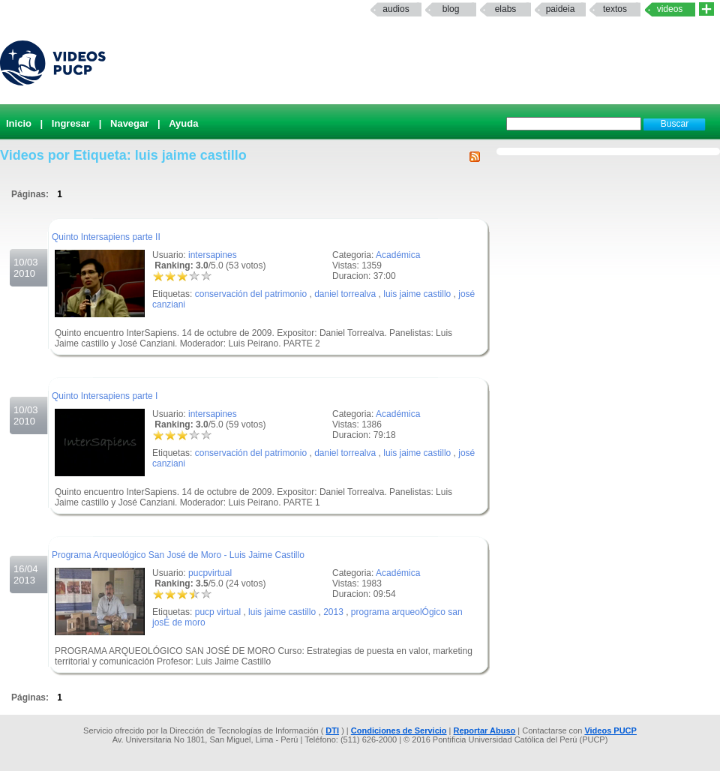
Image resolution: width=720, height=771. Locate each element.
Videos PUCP (610, 730)
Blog (451, 9)
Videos (670, 9)
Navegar (129, 123)
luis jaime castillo (417, 294)
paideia (560, 9)
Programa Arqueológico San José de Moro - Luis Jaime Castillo (178, 555)
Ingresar (71, 123)
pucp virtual (218, 612)
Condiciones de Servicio (399, 730)
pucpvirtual (210, 573)
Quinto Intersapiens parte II (106, 237)
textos (615, 9)
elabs (506, 9)
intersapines (212, 255)
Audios (395, 9)
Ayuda (183, 123)
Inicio (19, 123)
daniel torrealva (345, 294)
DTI (332, 730)
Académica (398, 255)
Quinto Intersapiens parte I (105, 396)
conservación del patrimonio (251, 294)
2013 (333, 612)
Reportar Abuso (485, 730)
